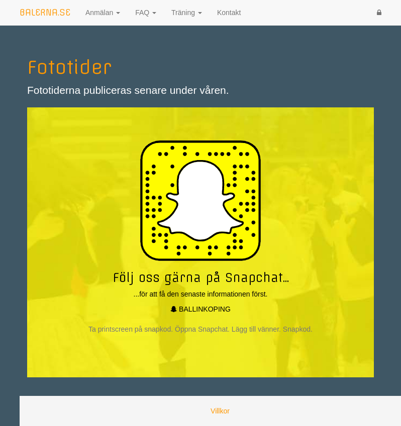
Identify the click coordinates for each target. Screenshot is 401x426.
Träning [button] (186, 13)
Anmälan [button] (102, 13)
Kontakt (229, 13)
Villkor (220, 411)
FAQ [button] (145, 13)
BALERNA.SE (45, 12)
